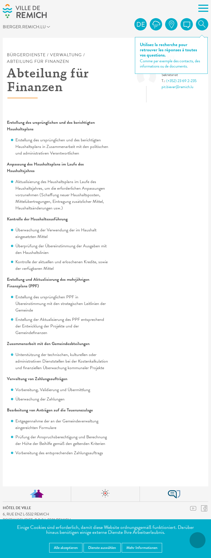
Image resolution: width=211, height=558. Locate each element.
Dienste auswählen (102, 547)
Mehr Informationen (141, 547)
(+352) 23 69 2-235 (181, 81)
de (140, 24)
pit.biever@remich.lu (177, 87)
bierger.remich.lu (28, 28)
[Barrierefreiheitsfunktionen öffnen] (198, 540)
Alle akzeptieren (66, 547)
